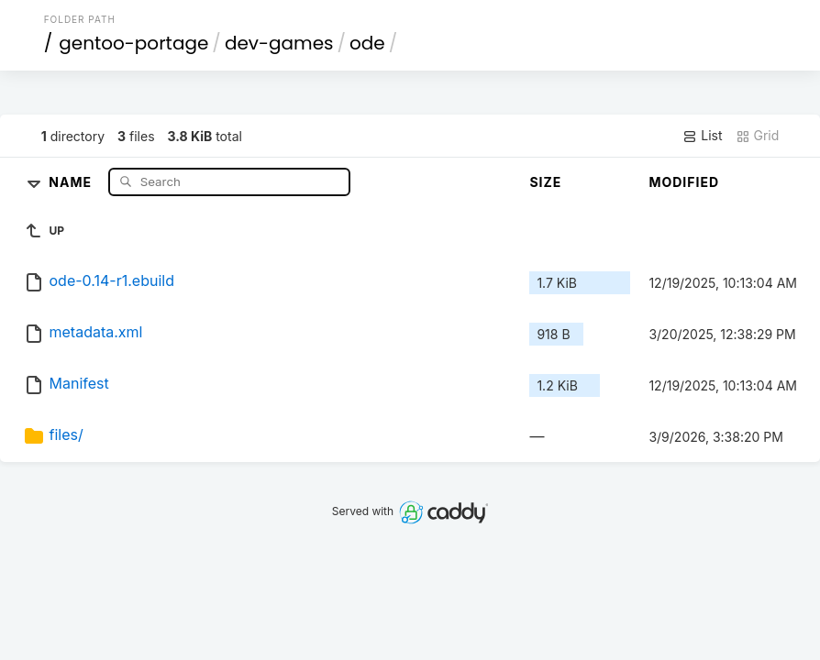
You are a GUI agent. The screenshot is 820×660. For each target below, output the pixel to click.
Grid (758, 135)
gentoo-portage (133, 43)
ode (367, 43)
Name (72, 181)
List (702, 135)
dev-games (279, 43)
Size (545, 182)
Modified (683, 182)
